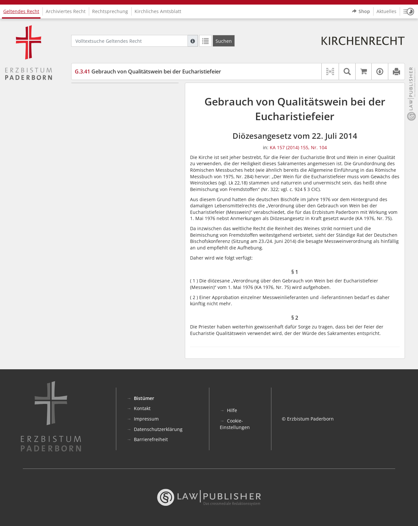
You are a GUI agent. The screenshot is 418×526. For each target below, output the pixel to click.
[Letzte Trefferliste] (205, 41)
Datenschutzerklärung (158, 429)
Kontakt (142, 408)
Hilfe (232, 410)
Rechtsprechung (110, 11)
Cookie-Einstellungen (235, 424)
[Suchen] (224, 41)
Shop (361, 11)
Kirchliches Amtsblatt (158, 11)
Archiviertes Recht (66, 11)
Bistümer (144, 398)
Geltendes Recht (21, 11)
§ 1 (90, 92)
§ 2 (90, 102)
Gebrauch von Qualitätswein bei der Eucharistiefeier (148, 71)
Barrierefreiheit (151, 439)
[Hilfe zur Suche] (192, 41)
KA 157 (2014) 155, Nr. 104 (298, 147)
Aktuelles (386, 11)
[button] (409, 11)
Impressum (146, 419)
